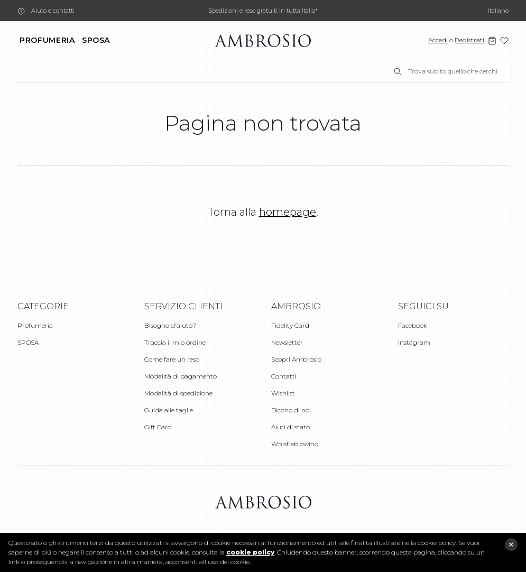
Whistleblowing (295, 444)
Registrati (469, 40)
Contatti (284, 376)
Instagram (414, 342)
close (511, 544)
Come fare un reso (171, 359)
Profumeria (47, 40)
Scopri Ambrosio (296, 359)
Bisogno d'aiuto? (170, 325)
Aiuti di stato (290, 427)
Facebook (412, 325)
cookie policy (250, 552)
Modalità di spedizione (178, 393)
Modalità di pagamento (180, 376)
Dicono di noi (291, 410)
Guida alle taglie (168, 410)
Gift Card (158, 427)
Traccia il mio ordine (175, 342)
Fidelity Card (290, 325)
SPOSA (96, 40)
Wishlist (283, 393)
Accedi (438, 40)
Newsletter (287, 342)
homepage (287, 212)
